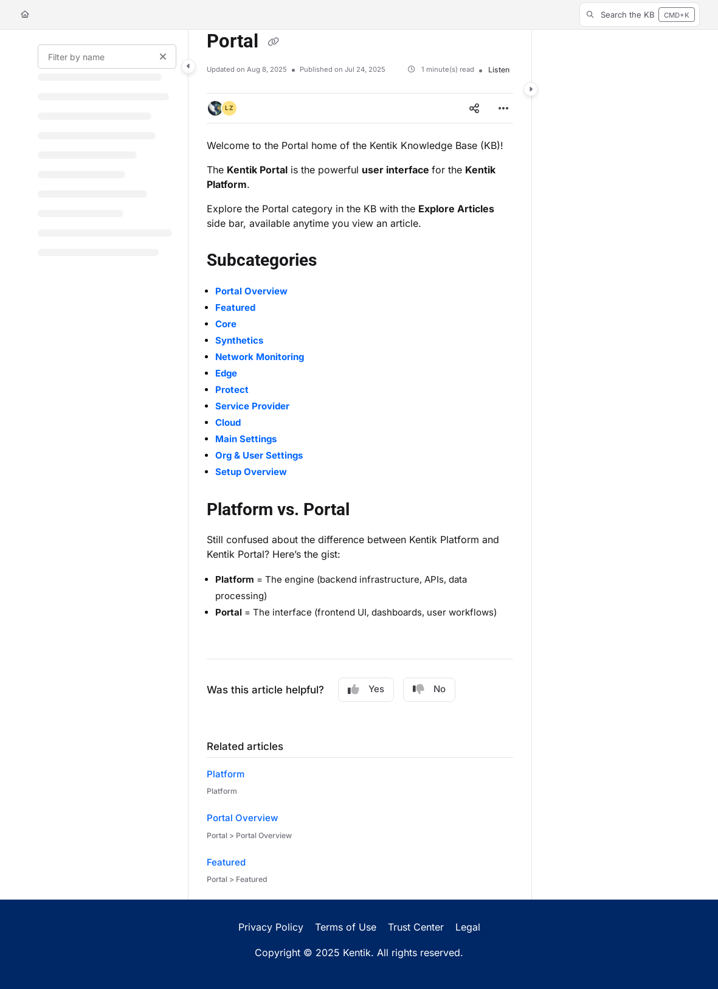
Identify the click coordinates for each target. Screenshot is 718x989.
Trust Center (416, 927)
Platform (225, 774)
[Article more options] (503, 108)
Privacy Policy (270, 927)
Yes (366, 689)
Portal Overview (242, 818)
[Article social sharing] (474, 108)
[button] (639, 14)
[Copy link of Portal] (273, 42)
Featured (226, 862)
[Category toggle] (188, 66)
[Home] (25, 15)
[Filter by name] (107, 56)
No (429, 689)
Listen (498, 69)
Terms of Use (345, 927)
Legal (467, 927)
